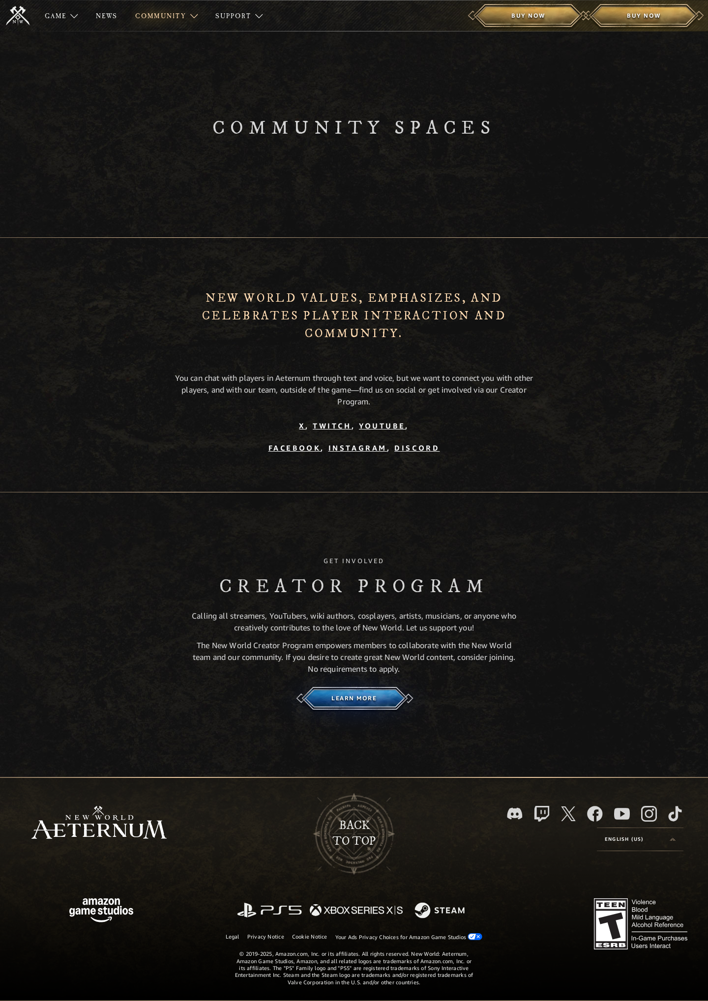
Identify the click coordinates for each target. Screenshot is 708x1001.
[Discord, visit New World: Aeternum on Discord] (515, 813)
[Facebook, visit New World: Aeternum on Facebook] (595, 814)
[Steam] (441, 911)
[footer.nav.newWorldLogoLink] (99, 823)
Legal (232, 936)
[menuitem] (61, 15)
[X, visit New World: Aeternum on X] (568, 813)
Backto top (354, 833)
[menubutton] (640, 839)
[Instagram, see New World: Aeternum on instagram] (649, 814)
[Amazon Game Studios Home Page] (101, 911)
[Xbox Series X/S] (356, 910)
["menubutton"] (61, 15)
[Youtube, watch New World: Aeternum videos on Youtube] (622, 814)
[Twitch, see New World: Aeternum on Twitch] (542, 814)
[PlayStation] (269, 911)
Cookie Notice (309, 936)
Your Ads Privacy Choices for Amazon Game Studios (409, 936)
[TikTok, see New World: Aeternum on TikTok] (675, 814)
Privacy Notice (265, 936)
